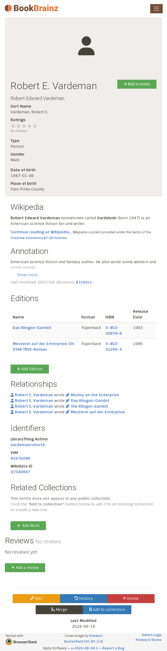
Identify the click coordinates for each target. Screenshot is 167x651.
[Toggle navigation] (156, 8)
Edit (36, 598)
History (83, 598)
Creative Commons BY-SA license (39, 238)
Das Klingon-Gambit (32, 327)
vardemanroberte (28, 444)
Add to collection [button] (107, 609)
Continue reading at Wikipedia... (41, 232)
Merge (59, 609)
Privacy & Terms (148, 640)
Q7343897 (20, 471)
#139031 (83, 282)
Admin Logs (151, 635)
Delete (131, 598)
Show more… (28, 274)
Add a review (137, 84)
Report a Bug (113, 648)
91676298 (20, 458)
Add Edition (29, 368)
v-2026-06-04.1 (84, 648)
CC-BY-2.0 (93, 641)
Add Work (28, 525)
